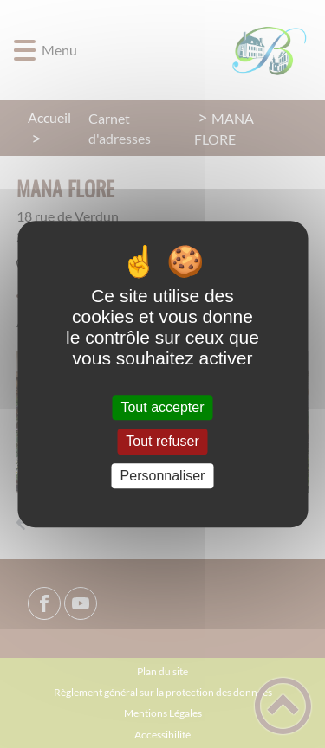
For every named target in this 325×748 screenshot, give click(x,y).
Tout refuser (162, 442)
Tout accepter (162, 407)
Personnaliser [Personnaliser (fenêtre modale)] (162, 475)
